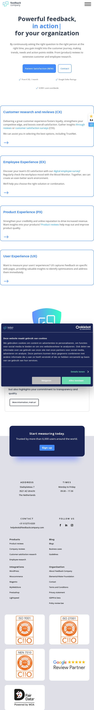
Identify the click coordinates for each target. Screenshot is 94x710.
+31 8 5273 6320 (27, 523)
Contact (64, 68)
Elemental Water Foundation (61, 576)
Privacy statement (57, 592)
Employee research (17, 559)
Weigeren (46, 380)
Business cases (55, 549)
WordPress (14, 571)
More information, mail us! (24, 402)
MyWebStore (15, 587)
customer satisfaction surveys (31, 128)
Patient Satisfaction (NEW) (39, 68)
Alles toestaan (76, 380)
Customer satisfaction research (22, 554)
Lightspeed (14, 597)
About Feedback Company (60, 571)
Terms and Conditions (58, 587)
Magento (13, 581)
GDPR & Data (54, 597)
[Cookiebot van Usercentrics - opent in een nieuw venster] (78, 328)
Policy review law (56, 603)
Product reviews (50, 224)
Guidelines (53, 554)
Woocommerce (16, 576)
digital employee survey (67, 171)
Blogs (51, 543)
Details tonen (78, 371)
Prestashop (14, 592)
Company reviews (17, 549)
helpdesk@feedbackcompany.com (27, 527)
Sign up (47, 447)
